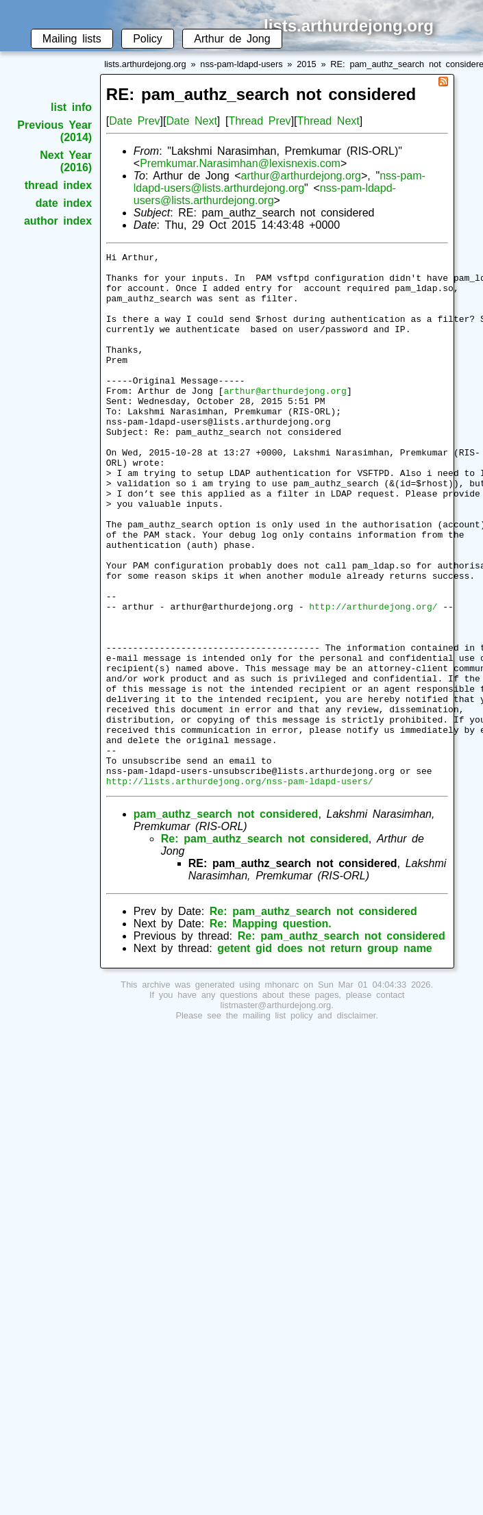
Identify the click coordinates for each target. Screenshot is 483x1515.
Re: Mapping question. (271, 1030)
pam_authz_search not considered (226, 921)
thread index (58, 185)
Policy (147, 39)
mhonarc (282, 1091)
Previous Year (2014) (54, 131)
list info (71, 107)
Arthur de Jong (232, 39)
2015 (306, 64)
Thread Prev (259, 121)
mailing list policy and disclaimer (309, 1122)
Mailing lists (71, 39)
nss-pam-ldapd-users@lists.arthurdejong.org (279, 182)
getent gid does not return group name (324, 1055)
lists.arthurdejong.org (145, 64)
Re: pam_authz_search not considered (265, 945)
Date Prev (134, 121)
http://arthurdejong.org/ (373, 678)
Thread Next (328, 121)
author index (58, 221)
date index (64, 203)
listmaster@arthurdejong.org (276, 1112)
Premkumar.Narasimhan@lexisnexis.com (240, 163)
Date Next (191, 121)
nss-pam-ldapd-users (241, 64)
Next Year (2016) (66, 161)
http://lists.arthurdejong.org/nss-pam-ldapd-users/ (239, 887)
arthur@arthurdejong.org (301, 175)
